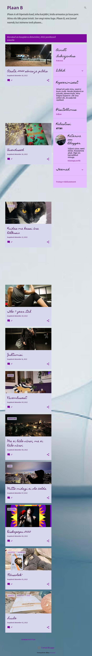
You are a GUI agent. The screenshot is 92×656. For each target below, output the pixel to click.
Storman (52, 652)
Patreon (59, 61)
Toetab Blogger (46, 648)
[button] (48, 80)
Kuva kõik (10, 40)
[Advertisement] (27, 104)
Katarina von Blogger (74, 139)
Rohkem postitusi (28, 639)
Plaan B (15, 7)
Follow (59, 114)
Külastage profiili (74, 161)
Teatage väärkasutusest (66, 182)
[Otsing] (85, 8)
